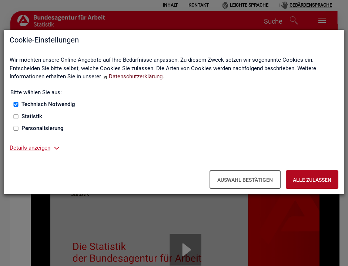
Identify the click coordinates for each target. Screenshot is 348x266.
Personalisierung (42, 128)
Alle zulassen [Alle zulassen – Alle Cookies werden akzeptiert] (312, 180)
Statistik (31, 116)
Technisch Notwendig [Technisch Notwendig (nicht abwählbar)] (48, 104)
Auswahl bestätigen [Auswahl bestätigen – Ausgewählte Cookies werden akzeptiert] (245, 180)
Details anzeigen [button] (30, 147)
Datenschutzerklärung (136, 76)
